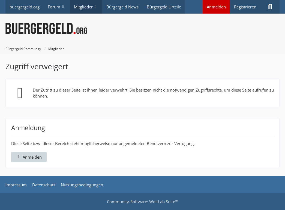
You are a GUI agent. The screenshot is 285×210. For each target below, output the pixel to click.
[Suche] (270, 7)
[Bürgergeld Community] (142, 28)
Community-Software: (142, 201)
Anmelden (216, 7)
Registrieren (245, 7)
